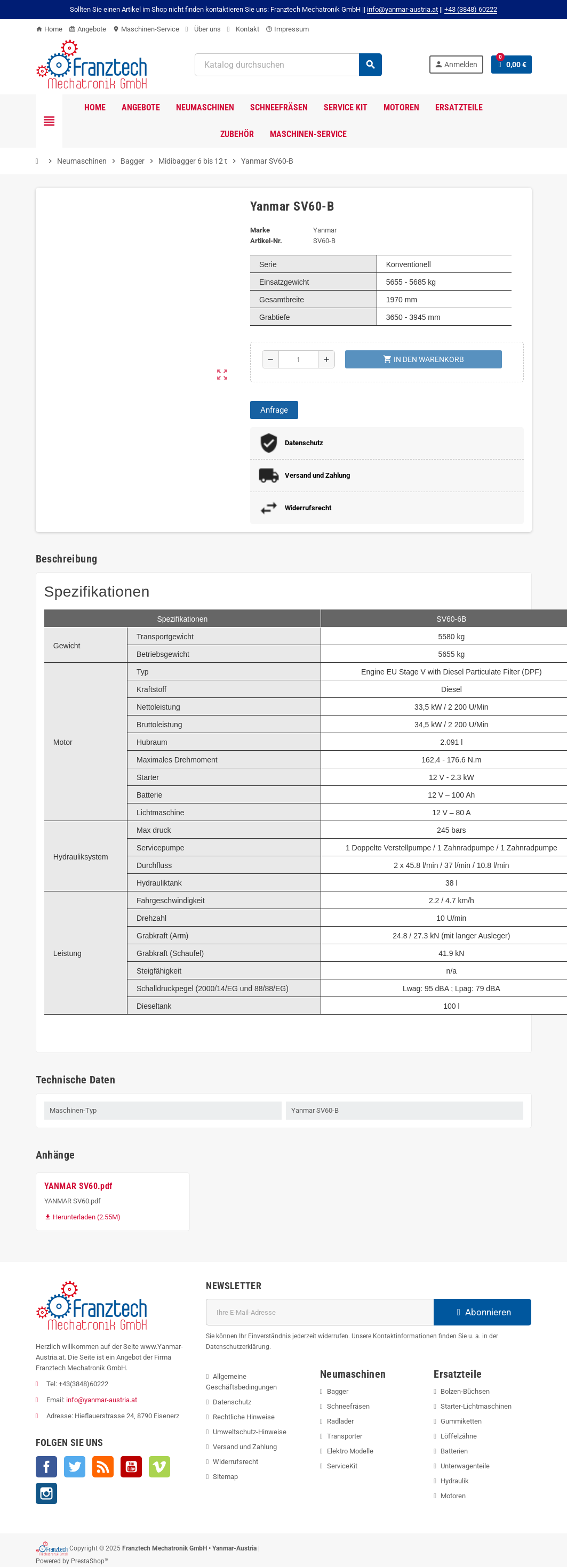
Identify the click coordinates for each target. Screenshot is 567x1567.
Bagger (337, 1391)
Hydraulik (455, 1481)
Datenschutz (232, 1402)
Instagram (46, 1493)
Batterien (454, 1451)
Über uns (203, 29)
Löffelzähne (459, 1436)
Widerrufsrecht (235, 1462)
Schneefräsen (348, 1406)
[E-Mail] (320, 1312)
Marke (260, 230)
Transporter (344, 1436)
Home (49, 29)
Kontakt (243, 29)
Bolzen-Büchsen (465, 1391)
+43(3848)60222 (83, 1384)
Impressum (287, 29)
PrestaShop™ (90, 1561)
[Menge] (298, 359)
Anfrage (274, 410)
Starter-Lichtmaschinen (476, 1406)
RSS (103, 1466)
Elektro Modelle (350, 1451)
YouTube (131, 1466)
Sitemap (225, 1477)
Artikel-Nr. (266, 241)
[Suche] (288, 64)
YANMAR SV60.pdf (78, 1186)
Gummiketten (461, 1421)
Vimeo (159, 1466)
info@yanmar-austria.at (101, 1400)
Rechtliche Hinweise (244, 1417)
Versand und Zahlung (245, 1447)
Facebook (46, 1466)
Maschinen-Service (146, 29)
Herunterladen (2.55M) (82, 1217)
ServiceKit (342, 1466)
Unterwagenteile (465, 1466)
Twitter (74, 1466)
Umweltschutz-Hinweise (249, 1432)
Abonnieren (482, 1312)
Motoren (453, 1496)
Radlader (340, 1421)
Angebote (87, 29)
